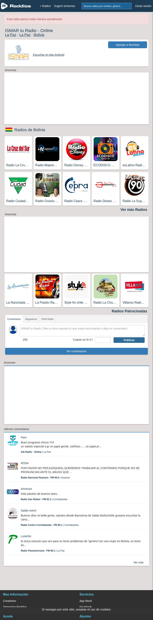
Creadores (9, 600)
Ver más (138, 562)
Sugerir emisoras (64, 6)
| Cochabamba (44, 499)
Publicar (129, 340)
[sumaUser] (103, 340)
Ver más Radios (134, 210)
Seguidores (31, 319)
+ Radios (45, 6)
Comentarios (14, 319)
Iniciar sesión (143, 6)
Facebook (85, 606)
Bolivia (39, 35)
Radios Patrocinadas (129, 311)
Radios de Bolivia (29, 130)
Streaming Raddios (15, 606)
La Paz (10, 35)
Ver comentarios (76, 351)
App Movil (85, 600)
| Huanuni (45, 477)
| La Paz (36, 452)
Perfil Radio (47, 319)
